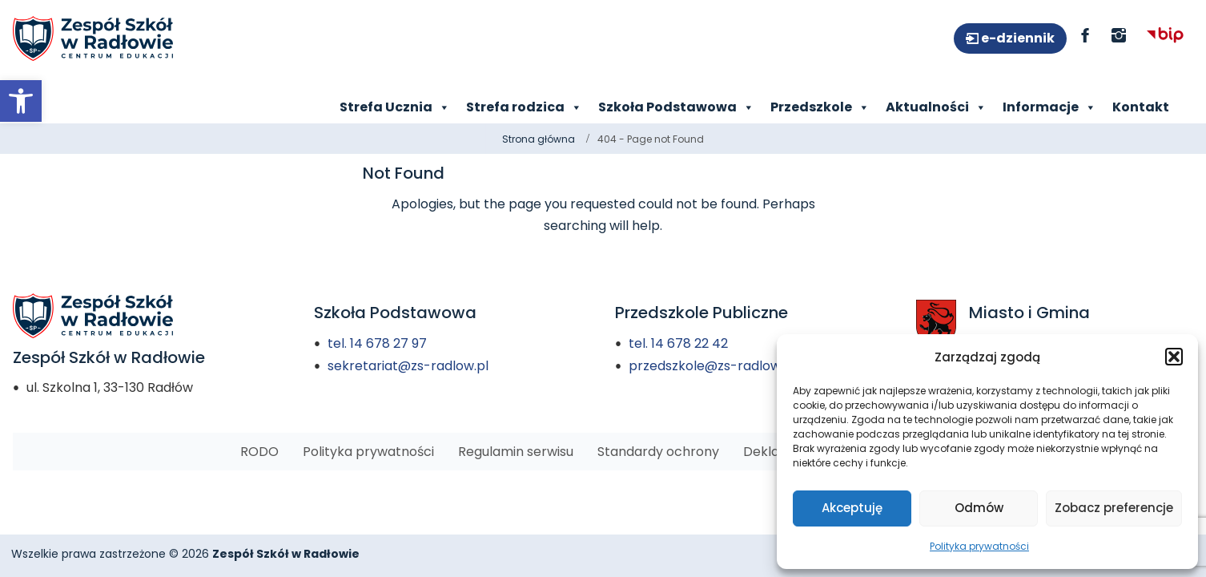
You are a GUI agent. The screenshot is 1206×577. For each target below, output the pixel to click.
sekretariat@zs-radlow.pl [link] (408, 366)
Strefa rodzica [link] (524, 107)
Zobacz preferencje (1114, 507)
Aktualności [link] (936, 107)
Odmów (979, 507)
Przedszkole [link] (820, 107)
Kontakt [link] (1140, 107)
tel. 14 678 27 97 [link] (377, 343)
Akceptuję (852, 507)
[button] (1174, 357)
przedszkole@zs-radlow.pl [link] (712, 366)
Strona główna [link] (538, 139)
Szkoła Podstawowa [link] (676, 107)
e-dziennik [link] (1017, 38)
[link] (21, 101)
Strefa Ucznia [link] (395, 107)
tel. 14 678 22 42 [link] (678, 343)
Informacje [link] (1049, 107)
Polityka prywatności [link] (979, 546)
